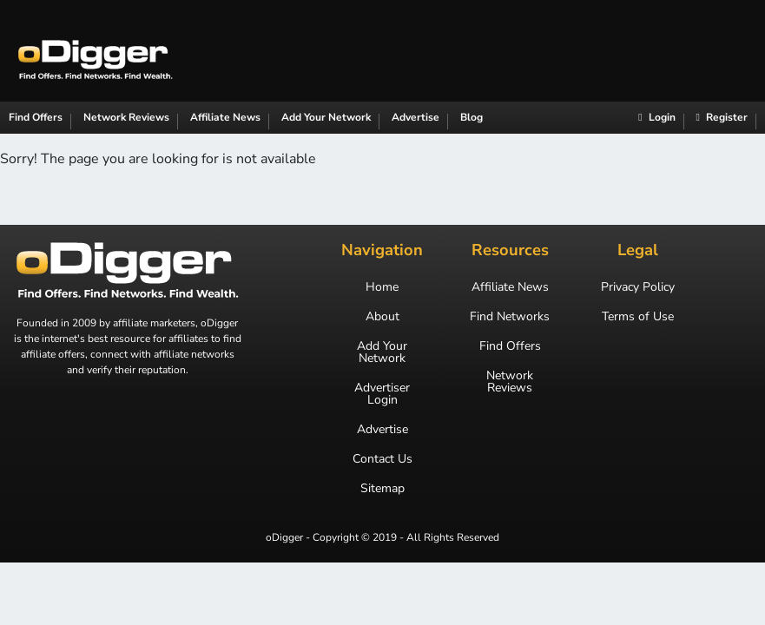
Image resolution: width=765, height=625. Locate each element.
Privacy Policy (638, 287)
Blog (471, 117)
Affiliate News (225, 117)
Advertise (415, 117)
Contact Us (382, 459)
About (382, 317)
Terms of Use (638, 317)
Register (722, 117)
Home (382, 287)
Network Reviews (126, 117)
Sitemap (382, 489)
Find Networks (510, 317)
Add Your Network (326, 117)
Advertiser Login (382, 394)
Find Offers (36, 117)
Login (656, 117)
